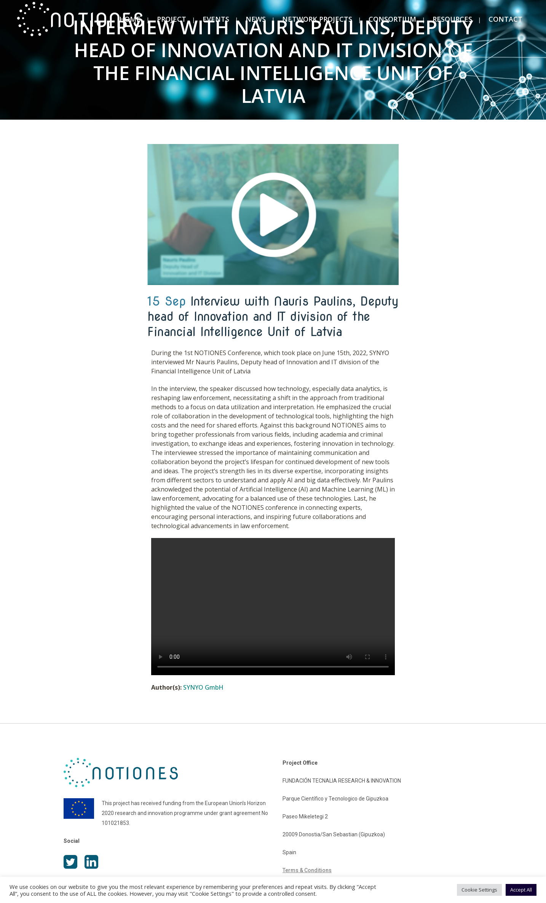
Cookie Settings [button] (479, 889)
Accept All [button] (521, 889)
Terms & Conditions (307, 870)
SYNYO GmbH (203, 687)
